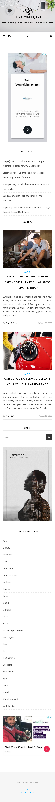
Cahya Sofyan (11, 323)
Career (6, 561)
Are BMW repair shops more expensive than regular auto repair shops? (27, 282)
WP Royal (34, 782)
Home (6, 623)
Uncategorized (10, 699)
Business (7, 554)
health (6, 616)
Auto (27, 272)
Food (5, 595)
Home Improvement (13, 630)
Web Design (9, 705)
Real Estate (9, 657)
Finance (6, 588)
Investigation (9, 637)
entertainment (10, 575)
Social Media (9, 671)
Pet (5, 650)
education (8, 568)
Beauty (6, 547)
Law (5, 643)
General (7, 609)
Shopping (7, 664)
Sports (6, 678)
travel (6, 692)
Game (6, 602)
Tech (5, 685)
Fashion (7, 582)
